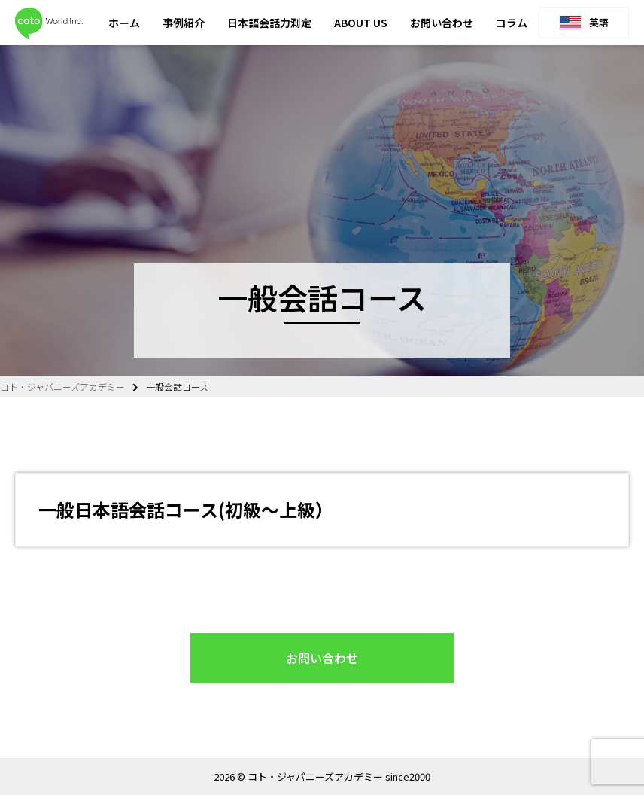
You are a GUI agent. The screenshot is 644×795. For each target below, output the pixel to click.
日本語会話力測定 (269, 22)
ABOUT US (360, 22)
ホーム (124, 22)
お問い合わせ (441, 22)
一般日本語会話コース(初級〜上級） (185, 509)
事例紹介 (184, 22)
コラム (511, 22)
